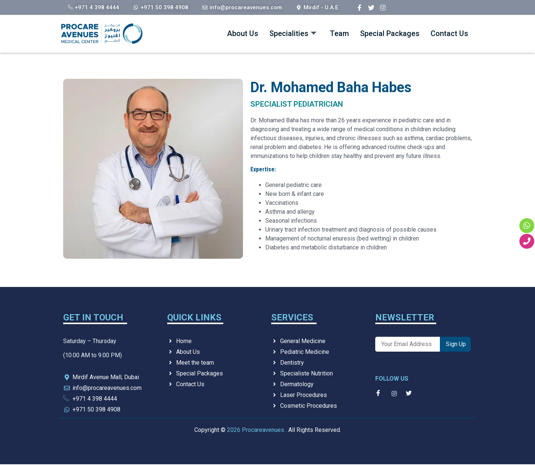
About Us (192, 33)
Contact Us (444, 33)
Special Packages (370, 33)
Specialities (252, 33)
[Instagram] (383, 7)
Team (308, 33)
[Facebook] (359, 7)
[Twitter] (371, 7)
